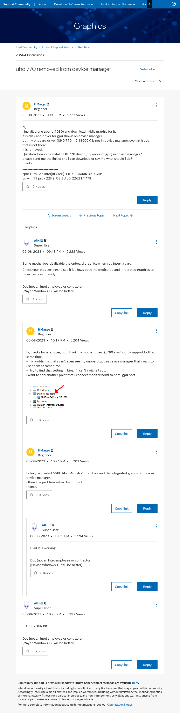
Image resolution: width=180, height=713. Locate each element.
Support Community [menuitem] (16, 4)
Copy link (122, 312)
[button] (156, 105)
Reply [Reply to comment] (147, 312)
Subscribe (147, 69)
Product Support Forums (58, 47)
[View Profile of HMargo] (41, 104)
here (135, 682)
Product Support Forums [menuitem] (116, 4)
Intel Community (26, 47)
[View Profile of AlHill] (40, 240)
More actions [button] (144, 81)
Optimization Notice (120, 704)
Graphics (83, 47)
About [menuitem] (43, 4)
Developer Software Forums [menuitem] (72, 4)
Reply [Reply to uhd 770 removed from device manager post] (147, 200)
